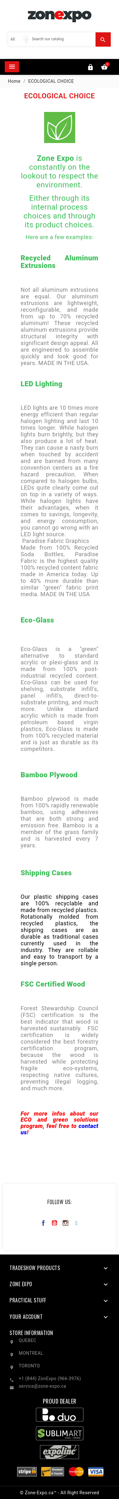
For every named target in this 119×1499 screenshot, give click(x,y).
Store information (31, 1333)
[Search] (62, 39)
